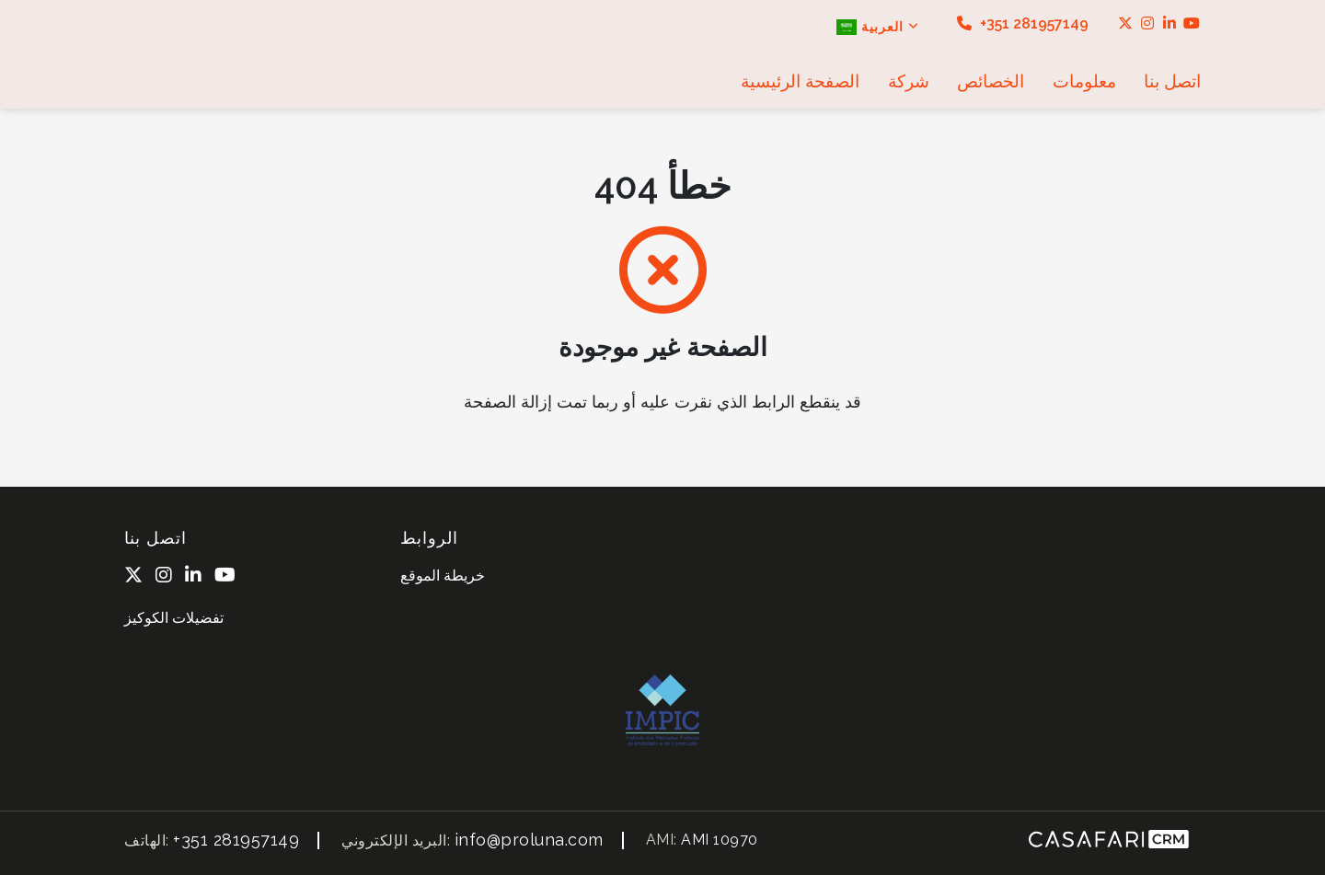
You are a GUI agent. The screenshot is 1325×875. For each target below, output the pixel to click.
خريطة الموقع (442, 575)
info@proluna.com (529, 839)
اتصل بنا (1172, 81)
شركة (908, 81)
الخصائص (990, 81)
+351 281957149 (1023, 23)
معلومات (1084, 81)
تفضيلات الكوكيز (174, 618)
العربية (877, 27)
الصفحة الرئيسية (800, 81)
